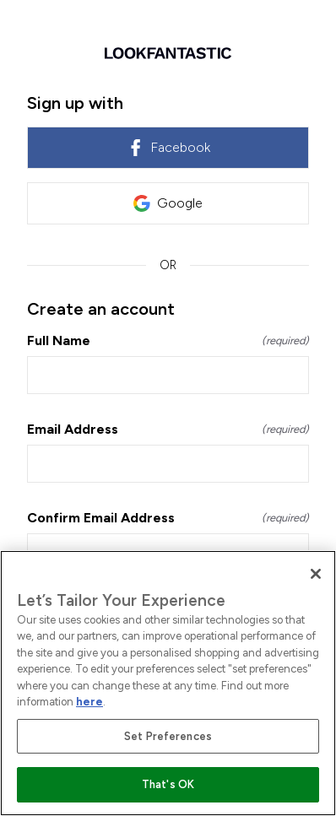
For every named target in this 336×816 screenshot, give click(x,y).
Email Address (168, 429)
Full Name (168, 340)
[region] (168, 683)
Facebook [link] (168, 147)
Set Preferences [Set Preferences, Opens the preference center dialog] (168, 736)
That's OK (168, 784)
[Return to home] (168, 53)
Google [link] (168, 203)
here (89, 701)
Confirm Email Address (168, 518)
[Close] (315, 573)
